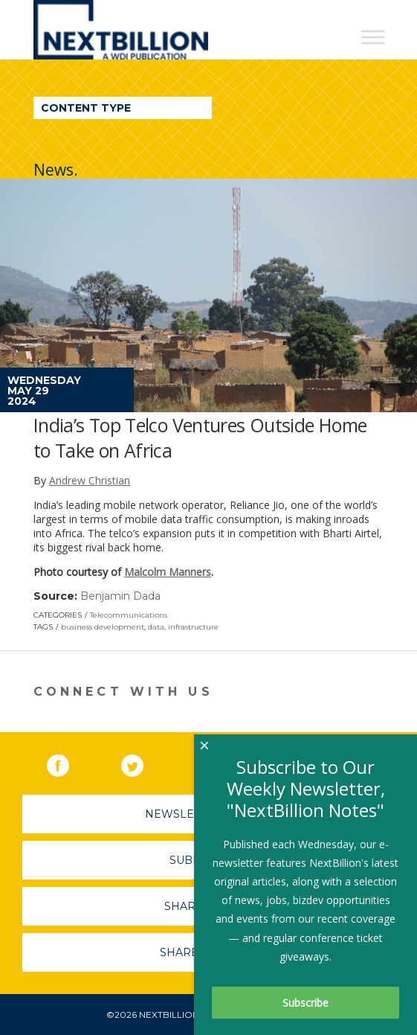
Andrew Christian (89, 480)
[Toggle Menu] (373, 37)
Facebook (68, 762)
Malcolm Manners (167, 572)
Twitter (142, 762)
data (156, 627)
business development (102, 627)
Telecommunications (128, 615)
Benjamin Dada (120, 596)
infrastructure (193, 627)
